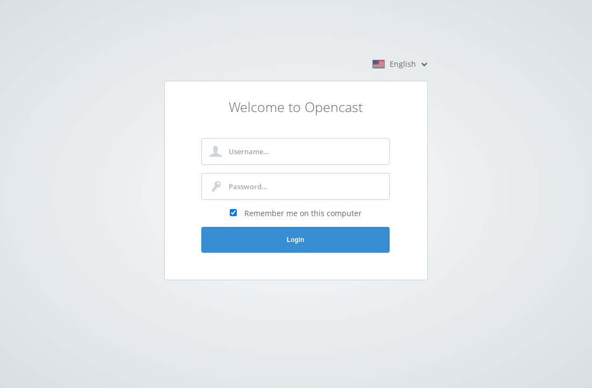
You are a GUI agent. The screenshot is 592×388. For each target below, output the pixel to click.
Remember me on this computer (303, 213)
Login (296, 240)
